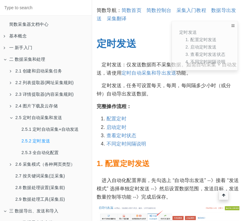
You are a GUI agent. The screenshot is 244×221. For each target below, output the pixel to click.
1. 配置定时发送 (200, 39)
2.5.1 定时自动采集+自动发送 (50, 129)
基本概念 (15, 35)
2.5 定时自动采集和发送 (36, 117)
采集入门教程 (191, 10)
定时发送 (188, 32)
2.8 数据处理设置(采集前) (40, 187)
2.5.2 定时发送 (35, 140)
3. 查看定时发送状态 (205, 54)
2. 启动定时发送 (200, 47)
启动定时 (116, 127)
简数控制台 (158, 10)
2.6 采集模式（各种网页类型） (42, 164)
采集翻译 (117, 18)
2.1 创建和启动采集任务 (36, 70)
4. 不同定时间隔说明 (205, 61)
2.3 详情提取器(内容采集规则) (42, 94)
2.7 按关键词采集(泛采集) (40, 175)
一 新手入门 (18, 47)
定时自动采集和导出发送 (149, 73)
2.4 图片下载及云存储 (34, 105)
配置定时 (116, 118)
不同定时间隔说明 (126, 143)
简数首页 (131, 10)
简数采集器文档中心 (28, 24)
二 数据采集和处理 (24, 59)
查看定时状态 (121, 135)
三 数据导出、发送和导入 (31, 210)
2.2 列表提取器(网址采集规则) (42, 82)
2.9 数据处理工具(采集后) (40, 199)
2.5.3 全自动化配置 (40, 152)
